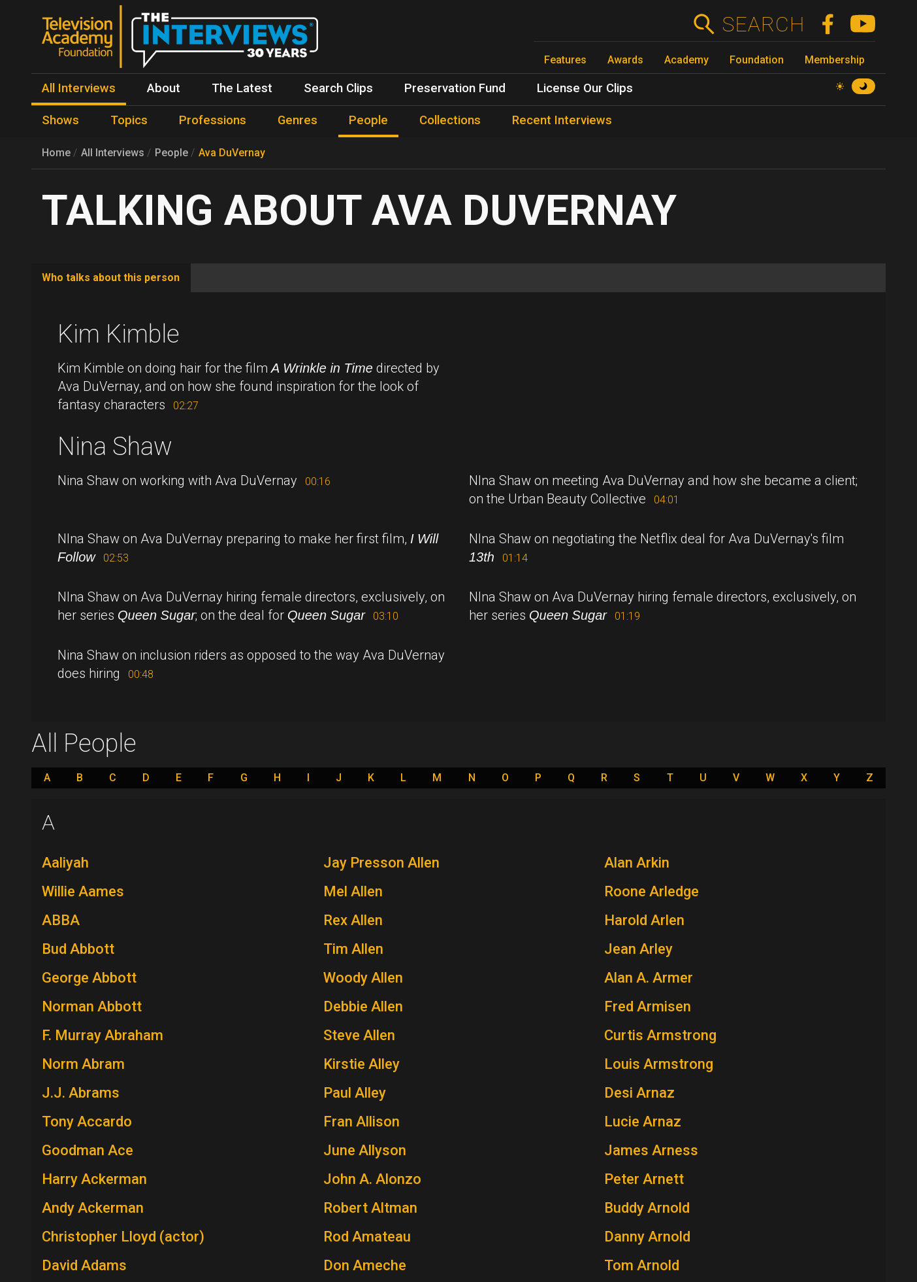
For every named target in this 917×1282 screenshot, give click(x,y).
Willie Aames (83, 891)
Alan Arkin (636, 862)
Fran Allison (361, 1121)
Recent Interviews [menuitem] (562, 120)
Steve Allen (359, 1035)
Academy (686, 60)
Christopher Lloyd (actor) (123, 1236)
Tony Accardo (87, 1121)
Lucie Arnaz (642, 1121)
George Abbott (89, 978)
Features (565, 60)
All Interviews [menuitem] (79, 88)
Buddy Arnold (647, 1208)
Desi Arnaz (639, 1093)
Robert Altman (370, 1208)
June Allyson (364, 1150)
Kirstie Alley (361, 1064)
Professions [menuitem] (212, 120)
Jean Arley (638, 949)
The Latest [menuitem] (242, 88)
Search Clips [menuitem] (338, 88)
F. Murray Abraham (102, 1035)
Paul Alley (354, 1093)
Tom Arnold (641, 1265)
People (171, 152)
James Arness (651, 1150)
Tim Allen (353, 949)
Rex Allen (353, 920)
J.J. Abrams (81, 1093)
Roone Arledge (651, 891)
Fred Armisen (647, 1006)
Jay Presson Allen (381, 862)
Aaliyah (65, 862)
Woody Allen (363, 978)
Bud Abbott (78, 949)
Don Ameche (364, 1265)
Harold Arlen (644, 920)
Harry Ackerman (94, 1179)
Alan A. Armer (648, 978)
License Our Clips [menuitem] (585, 88)
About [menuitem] (163, 88)
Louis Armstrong (658, 1064)
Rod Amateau (367, 1236)
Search (763, 24)
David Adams (84, 1265)
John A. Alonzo (372, 1179)
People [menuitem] (368, 120)
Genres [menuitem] (297, 120)
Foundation (757, 60)
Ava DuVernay (232, 152)
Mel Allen (353, 891)
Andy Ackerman (93, 1208)
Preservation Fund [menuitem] (455, 88)
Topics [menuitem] (129, 120)
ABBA (61, 920)
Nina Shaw (114, 446)
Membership (835, 60)
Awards (625, 60)
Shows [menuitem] (60, 120)
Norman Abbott (92, 1006)
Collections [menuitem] (450, 120)
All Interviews (112, 152)
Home (56, 152)
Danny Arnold (647, 1236)
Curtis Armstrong (660, 1035)
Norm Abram (83, 1064)
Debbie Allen (363, 1006)
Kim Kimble (118, 334)
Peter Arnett (644, 1179)
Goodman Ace (87, 1150)
